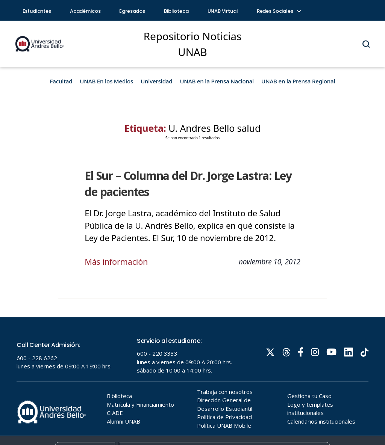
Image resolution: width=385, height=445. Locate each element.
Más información (117, 261)
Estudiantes (37, 11)
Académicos (85, 11)
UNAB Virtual (223, 11)
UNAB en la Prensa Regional (298, 81)
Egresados (132, 11)
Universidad (156, 81)
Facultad (61, 81)
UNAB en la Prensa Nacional (217, 81)
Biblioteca (176, 11)
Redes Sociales (278, 11)
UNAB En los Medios (106, 81)
